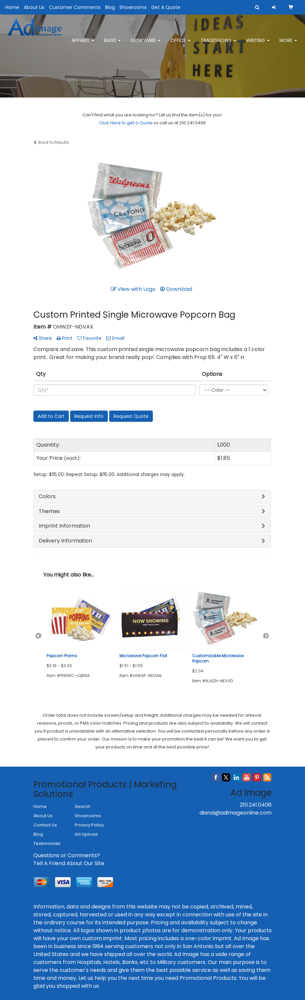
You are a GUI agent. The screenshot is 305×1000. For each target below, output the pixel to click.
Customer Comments (75, 7)
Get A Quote (165, 7)
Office (180, 43)
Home (12, 7)
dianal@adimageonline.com (235, 813)
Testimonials (47, 843)
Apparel (82, 43)
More (288, 43)
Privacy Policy (89, 825)
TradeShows (218, 43)
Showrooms (133, 7)
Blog (110, 7)
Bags (112, 43)
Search (82, 806)
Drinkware (145, 43)
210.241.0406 (256, 805)
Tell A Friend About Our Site (68, 863)
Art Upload (86, 834)
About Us (34, 7)
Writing (258, 43)
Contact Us (45, 825)
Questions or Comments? (66, 855)
